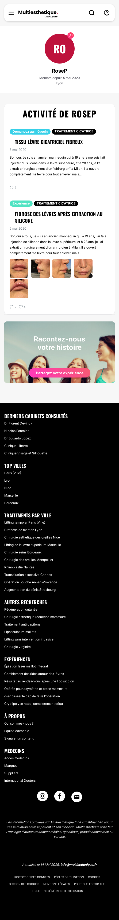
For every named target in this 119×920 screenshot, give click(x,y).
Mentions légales (56, 884)
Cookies (94, 877)
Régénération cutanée (20, 609)
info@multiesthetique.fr (78, 865)
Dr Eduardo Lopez (17, 438)
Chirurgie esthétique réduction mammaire (35, 617)
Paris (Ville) (12, 473)
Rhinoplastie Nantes (19, 567)
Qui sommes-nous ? (18, 723)
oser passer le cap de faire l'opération (32, 696)
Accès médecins (16, 758)
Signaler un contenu (19, 738)
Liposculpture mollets (20, 632)
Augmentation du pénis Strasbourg (30, 590)
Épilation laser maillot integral (26, 666)
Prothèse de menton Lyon (23, 530)
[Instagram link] (42, 798)
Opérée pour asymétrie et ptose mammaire (35, 689)
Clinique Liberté (16, 446)
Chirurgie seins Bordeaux (22, 552)
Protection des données (32, 877)
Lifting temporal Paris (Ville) (24, 522)
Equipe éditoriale (16, 731)
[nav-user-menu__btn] (107, 13)
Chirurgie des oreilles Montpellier (28, 560)
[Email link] (76, 797)
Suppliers (11, 773)
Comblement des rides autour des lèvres (34, 674)
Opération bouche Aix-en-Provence (30, 582)
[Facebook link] (59, 798)
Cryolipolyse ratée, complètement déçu (33, 704)
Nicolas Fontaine (16, 431)
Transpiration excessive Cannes (28, 575)
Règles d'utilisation (69, 877)
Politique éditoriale (89, 884)
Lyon (7, 480)
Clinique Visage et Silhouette (25, 453)
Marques (10, 766)
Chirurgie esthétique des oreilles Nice (32, 537)
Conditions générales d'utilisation (56, 891)
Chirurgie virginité (17, 647)
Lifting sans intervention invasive (28, 639)
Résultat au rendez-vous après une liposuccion (39, 681)
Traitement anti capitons (22, 624)
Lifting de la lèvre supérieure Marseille (32, 545)
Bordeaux (11, 503)
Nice (7, 488)
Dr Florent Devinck (18, 423)
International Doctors (20, 781)
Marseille (11, 495)
